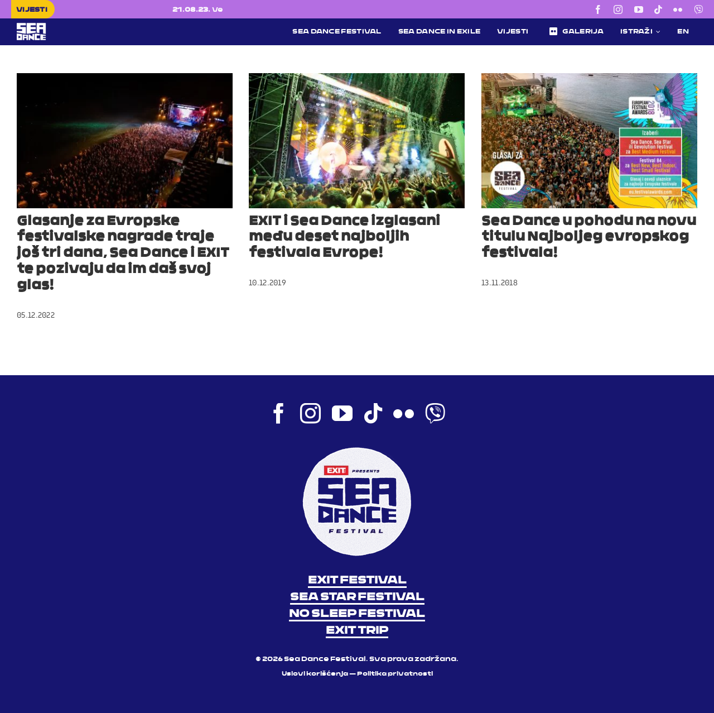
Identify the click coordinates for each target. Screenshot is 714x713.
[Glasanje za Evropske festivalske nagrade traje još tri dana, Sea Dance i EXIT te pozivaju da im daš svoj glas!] (125, 140)
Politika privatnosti (395, 674)
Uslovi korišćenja (315, 674)
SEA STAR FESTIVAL (357, 597)
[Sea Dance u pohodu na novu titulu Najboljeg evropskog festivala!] (589, 140)
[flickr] (677, 9)
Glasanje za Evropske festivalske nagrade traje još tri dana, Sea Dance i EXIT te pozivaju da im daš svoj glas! (123, 254)
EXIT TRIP (357, 631)
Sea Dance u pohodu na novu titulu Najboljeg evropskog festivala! (588, 238)
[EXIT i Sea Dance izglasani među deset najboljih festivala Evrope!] (357, 140)
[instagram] (618, 9)
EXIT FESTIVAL (357, 580)
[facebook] (598, 9)
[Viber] (698, 9)
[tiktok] (658, 9)
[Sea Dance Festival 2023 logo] (91, 27)
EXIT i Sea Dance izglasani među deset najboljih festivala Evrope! (344, 238)
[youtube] (638, 9)
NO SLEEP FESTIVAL (357, 614)
